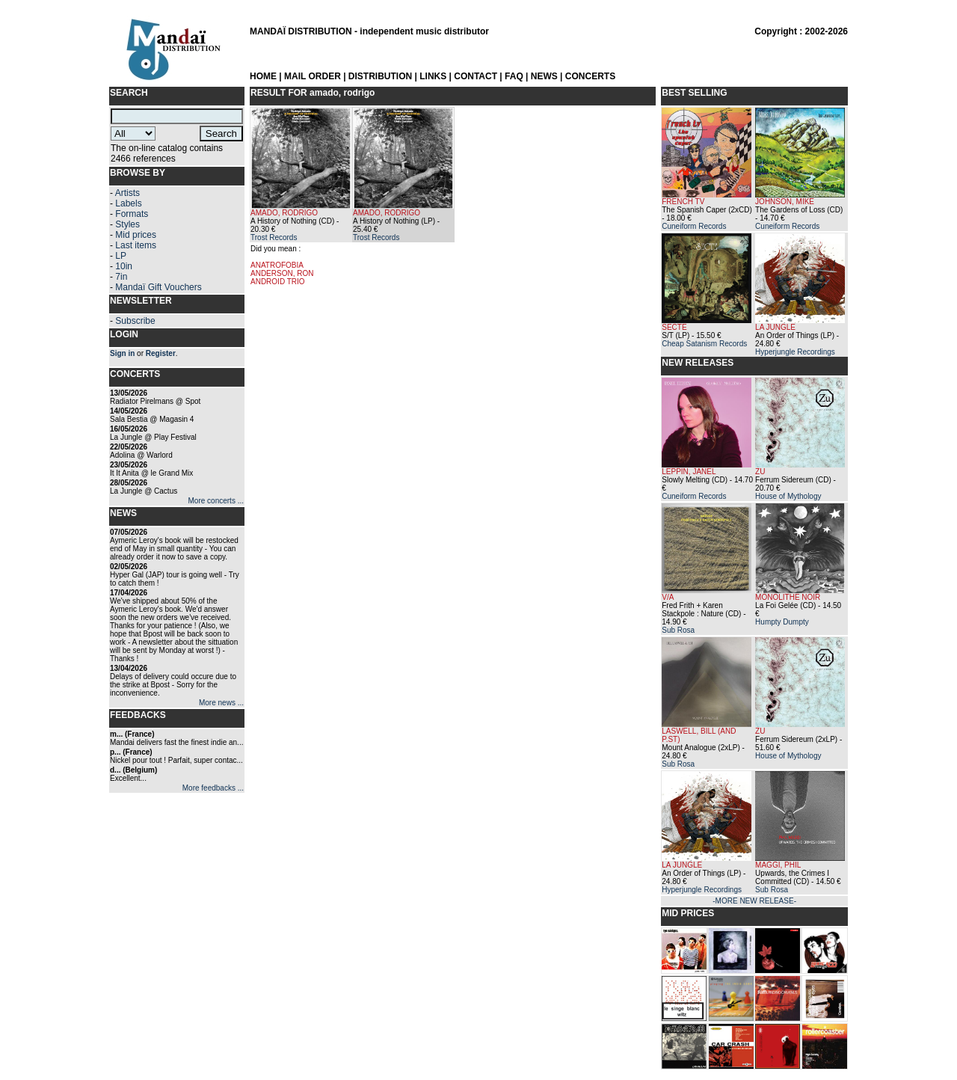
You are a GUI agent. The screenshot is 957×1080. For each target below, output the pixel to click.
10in (123, 266)
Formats (131, 214)
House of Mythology (788, 496)
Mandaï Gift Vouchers (158, 287)
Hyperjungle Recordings (795, 352)
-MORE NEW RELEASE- (754, 901)
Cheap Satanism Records (704, 344)
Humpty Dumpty (782, 622)
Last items (135, 245)
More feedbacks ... (213, 788)
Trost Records (273, 237)
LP (120, 256)
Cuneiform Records (694, 226)
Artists (127, 193)
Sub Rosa (678, 630)
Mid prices (135, 235)
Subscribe (135, 321)
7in (121, 276)
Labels (128, 203)
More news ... (221, 703)
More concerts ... (216, 501)
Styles (127, 224)
